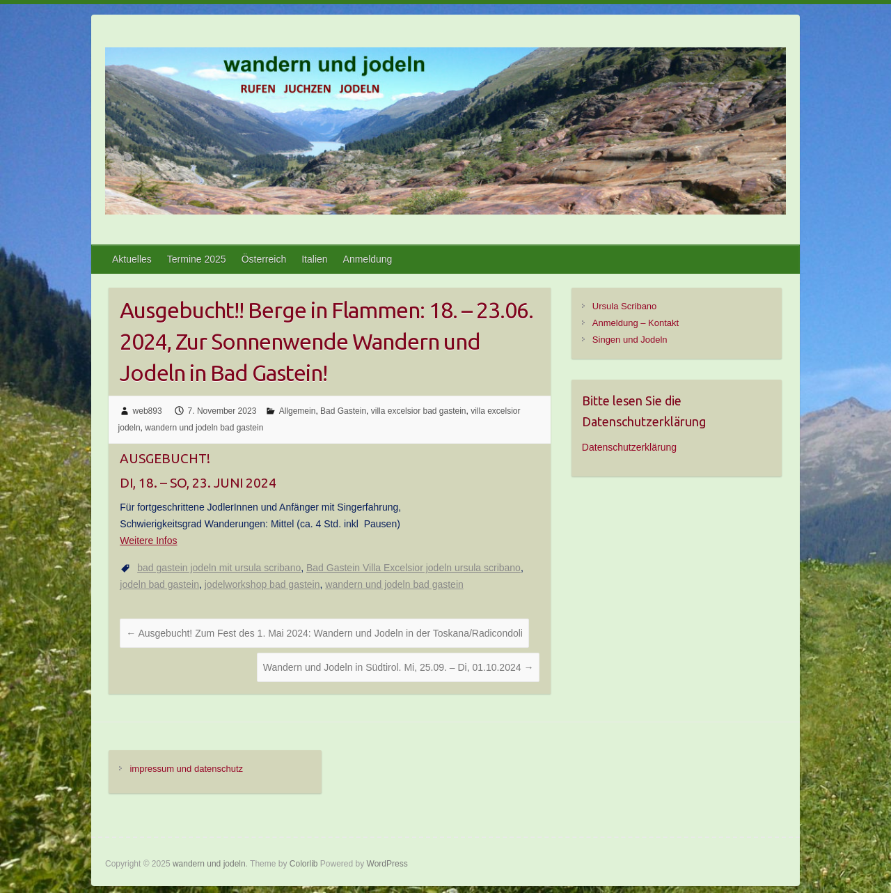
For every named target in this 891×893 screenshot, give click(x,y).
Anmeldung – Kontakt (635, 323)
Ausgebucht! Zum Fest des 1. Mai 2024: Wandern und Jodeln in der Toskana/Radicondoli (324, 633)
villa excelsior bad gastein (418, 411)
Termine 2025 (196, 259)
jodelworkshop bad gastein (262, 584)
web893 (147, 411)
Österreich (264, 259)
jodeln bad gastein (159, 584)
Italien (314, 259)
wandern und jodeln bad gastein (204, 428)
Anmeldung (368, 259)
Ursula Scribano (624, 306)
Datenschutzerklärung (629, 447)
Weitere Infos (148, 540)
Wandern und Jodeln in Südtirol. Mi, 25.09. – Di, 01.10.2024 (398, 667)
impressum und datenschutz (186, 768)
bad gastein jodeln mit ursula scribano (219, 567)
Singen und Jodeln (630, 339)
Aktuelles (132, 259)
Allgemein (297, 411)
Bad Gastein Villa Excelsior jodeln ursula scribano (413, 567)
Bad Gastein (343, 411)
